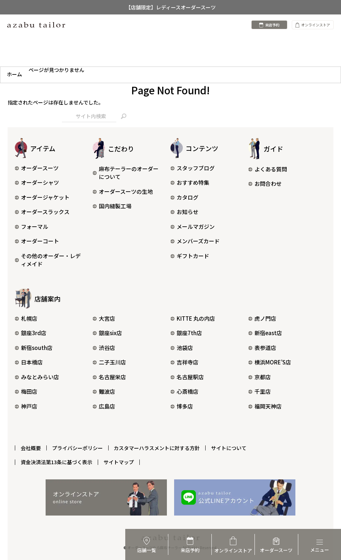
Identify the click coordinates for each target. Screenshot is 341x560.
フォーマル (31, 226)
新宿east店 (265, 333)
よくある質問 (267, 169)
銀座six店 (107, 333)
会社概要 (31, 447)
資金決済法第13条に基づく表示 (56, 461)
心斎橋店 (184, 391)
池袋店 (181, 347)
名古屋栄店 (109, 377)
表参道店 (262, 347)
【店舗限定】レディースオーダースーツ (171, 7)
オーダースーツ (37, 168)
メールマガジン (192, 226)
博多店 (181, 406)
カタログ (184, 197)
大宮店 (104, 318)
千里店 (259, 391)
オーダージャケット (42, 197)
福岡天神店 (265, 406)
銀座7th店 (186, 333)
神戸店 (26, 406)
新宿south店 (33, 347)
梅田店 (26, 391)
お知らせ (184, 211)
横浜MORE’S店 (269, 362)
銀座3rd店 (30, 333)
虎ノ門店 (262, 318)
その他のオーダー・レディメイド (48, 260)
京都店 (259, 377)
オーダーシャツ (37, 182)
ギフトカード (189, 256)
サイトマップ (119, 461)
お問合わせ (265, 183)
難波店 (104, 391)
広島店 (104, 406)
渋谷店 (104, 347)
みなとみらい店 (37, 377)
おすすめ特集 (189, 182)
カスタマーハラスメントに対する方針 (157, 447)
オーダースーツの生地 (123, 191)
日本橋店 (29, 362)
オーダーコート (37, 241)
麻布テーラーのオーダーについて (126, 173)
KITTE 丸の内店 (192, 318)
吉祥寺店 (184, 362)
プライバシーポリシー (77, 447)
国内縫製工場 (112, 206)
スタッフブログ (192, 168)
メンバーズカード (195, 241)
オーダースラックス (42, 211)
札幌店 (26, 318)
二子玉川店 (109, 362)
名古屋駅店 (187, 377)
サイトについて (229, 447)
